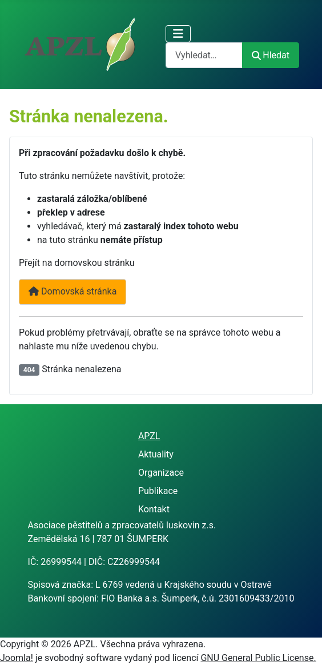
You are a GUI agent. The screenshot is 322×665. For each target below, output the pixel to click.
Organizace (161, 472)
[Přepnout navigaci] (178, 33)
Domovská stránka (72, 291)
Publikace (158, 490)
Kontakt (154, 509)
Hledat (270, 55)
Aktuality (156, 454)
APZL (149, 436)
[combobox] (204, 55)
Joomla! (16, 657)
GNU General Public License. (258, 657)
